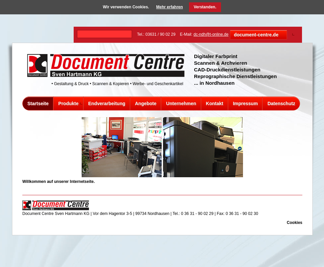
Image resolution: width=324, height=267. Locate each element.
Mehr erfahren (169, 7)
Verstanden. (205, 7)
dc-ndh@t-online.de (210, 34)
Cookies (294, 222)
